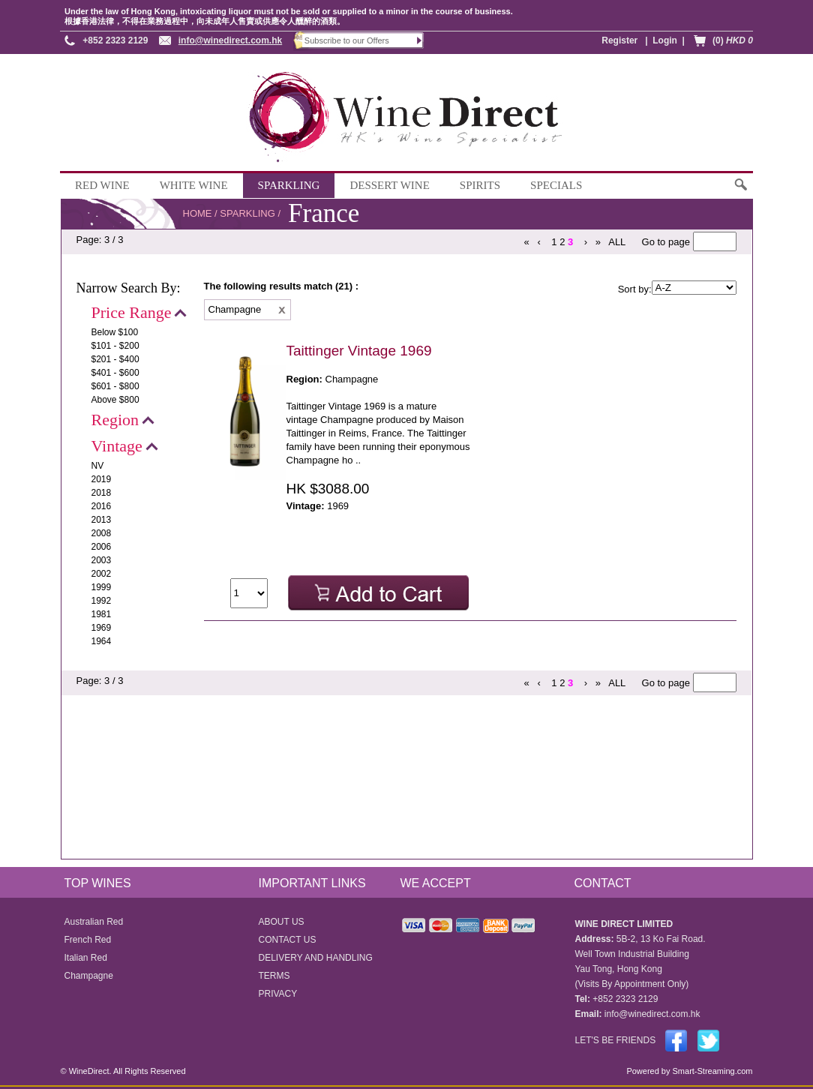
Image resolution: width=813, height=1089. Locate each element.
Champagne (88, 975)
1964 (102, 641)
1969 (102, 627)
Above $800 (116, 399)
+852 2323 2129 (115, 40)
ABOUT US (281, 921)
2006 (102, 547)
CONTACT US (287, 939)
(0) (732, 40)
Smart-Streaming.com (711, 1071)
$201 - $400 (116, 359)
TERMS (274, 975)
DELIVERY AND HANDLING (316, 957)
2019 (102, 479)
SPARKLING (289, 185)
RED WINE (102, 185)
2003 (102, 560)
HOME (197, 213)
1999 (102, 587)
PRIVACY (278, 993)
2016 (102, 506)
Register (620, 40)
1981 (102, 614)
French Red (88, 939)
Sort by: (635, 289)
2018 (102, 493)
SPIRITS (480, 185)
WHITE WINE (194, 185)
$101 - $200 (116, 345)
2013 (102, 519)
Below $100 (115, 332)
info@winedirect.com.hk (230, 40)
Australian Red (94, 921)
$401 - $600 (116, 373)
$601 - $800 (116, 386)
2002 (102, 573)
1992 (102, 601)
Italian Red (85, 957)
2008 (102, 533)
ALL (617, 242)
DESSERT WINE (389, 185)
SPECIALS (556, 185)
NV (98, 465)
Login (664, 40)
